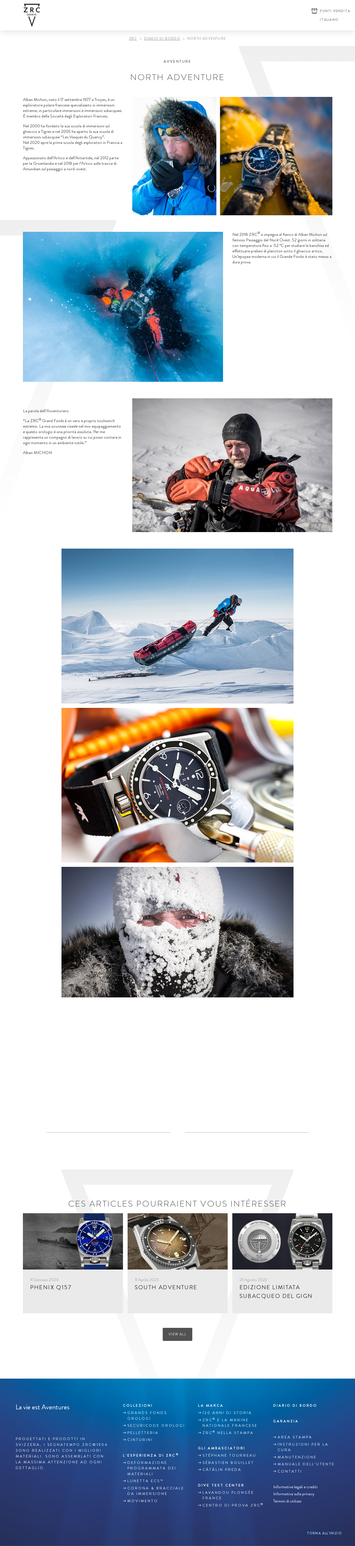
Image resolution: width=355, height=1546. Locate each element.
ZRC (133, 38)
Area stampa (295, 1437)
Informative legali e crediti (295, 1487)
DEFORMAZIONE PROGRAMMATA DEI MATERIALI (151, 1468)
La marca (211, 1405)
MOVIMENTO (142, 1501)
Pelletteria (143, 1432)
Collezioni (138, 1405)
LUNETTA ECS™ (145, 1481)
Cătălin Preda (222, 1469)
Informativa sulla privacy (293, 1494)
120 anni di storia (227, 1412)
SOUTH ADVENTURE (166, 1287)
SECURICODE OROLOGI (156, 1425)
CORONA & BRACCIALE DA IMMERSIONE (155, 1491)
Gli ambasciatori (221, 1448)
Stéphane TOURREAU (229, 1455)
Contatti (290, 1471)
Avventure (177, 61)
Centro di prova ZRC (233, 1505)
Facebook (19, 1420)
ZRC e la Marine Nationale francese (230, 1422)
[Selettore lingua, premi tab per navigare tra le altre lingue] (327, 19)
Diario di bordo (295, 1405)
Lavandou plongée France (228, 1495)
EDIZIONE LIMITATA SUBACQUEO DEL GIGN (276, 1291)
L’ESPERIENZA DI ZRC (151, 1455)
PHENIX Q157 (51, 1287)
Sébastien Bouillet (228, 1462)
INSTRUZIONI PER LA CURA (303, 1447)
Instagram (31, 1420)
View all (177, 1334)
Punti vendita (335, 11)
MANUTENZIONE (297, 1457)
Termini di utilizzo (287, 1501)
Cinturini (140, 1439)
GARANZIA (286, 1421)
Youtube (43, 1420)
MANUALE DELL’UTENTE (306, 1464)
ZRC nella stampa (228, 1432)
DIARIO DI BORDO (162, 38)
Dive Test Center (221, 1485)
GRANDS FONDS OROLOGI (147, 1415)
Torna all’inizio (324, 1533)
